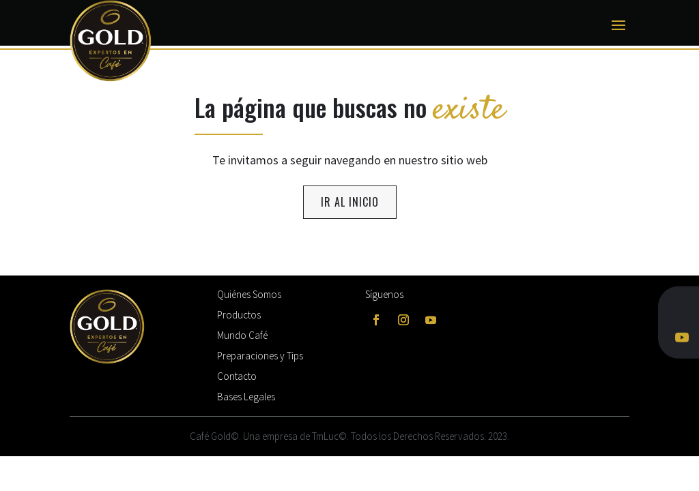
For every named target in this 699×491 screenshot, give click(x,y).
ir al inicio (350, 202)
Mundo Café (242, 335)
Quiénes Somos (249, 294)
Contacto (237, 376)
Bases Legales (246, 396)
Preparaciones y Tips (260, 355)
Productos (239, 314)
